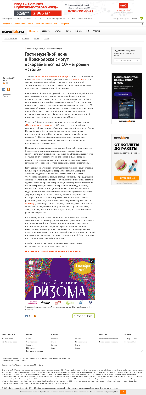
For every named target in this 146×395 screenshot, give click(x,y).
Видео (77, 348)
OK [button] (123, 392)
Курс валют (88, 18)
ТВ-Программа (81, 342)
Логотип (29, 345)
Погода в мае (7, 24)
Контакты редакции (34, 351)
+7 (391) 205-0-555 (131, 339)
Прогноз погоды (62, 18)
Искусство (6, 96)
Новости (30, 48)
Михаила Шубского (78, 79)
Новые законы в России (24, 24)
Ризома (35, 79)
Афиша (78, 339)
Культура (39, 48)
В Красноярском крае (53, 48)
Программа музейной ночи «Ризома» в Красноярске (53, 251)
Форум (77, 345)
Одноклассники (9, 342)
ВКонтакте (8, 339)
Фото (53, 348)
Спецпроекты (65, 24)
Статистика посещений (108, 339)
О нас (28, 339)
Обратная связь (32, 342)
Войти (134, 18)
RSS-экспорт (31, 348)
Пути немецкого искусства (39, 125)
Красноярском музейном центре (52, 76)
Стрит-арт (30, 203)
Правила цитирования (108, 388)
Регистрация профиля (121, 18)
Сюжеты (54, 345)
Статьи (53, 342)
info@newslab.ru (130, 342)
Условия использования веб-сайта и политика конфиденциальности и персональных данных (36, 358)
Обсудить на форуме (84, 316)
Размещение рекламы (108, 342)
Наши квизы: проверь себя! (46, 24)
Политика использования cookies (14, 360)
